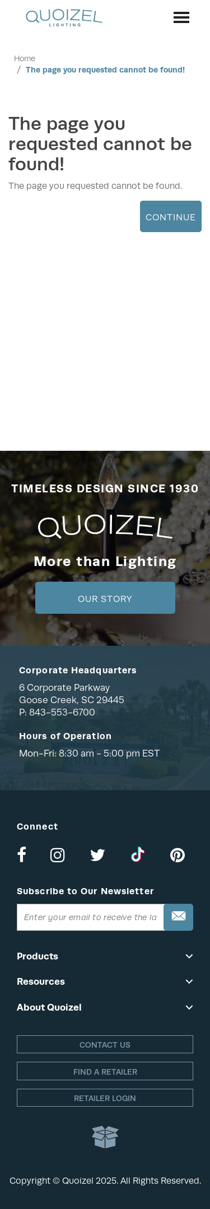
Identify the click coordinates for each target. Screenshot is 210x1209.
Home (24, 58)
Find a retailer (105, 1071)
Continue (171, 217)
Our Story (105, 599)
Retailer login (105, 1098)
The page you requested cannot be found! (105, 69)
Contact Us (105, 1044)
